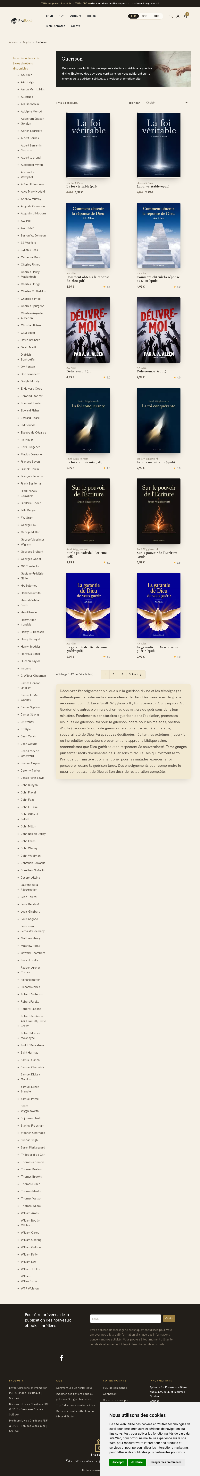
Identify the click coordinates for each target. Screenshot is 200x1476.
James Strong (30, 715)
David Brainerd (30, 340)
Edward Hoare (30, 418)
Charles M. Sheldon (33, 291)
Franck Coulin (30, 469)
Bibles (91, 16)
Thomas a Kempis (32, 1162)
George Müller (30, 532)
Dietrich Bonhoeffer (28, 357)
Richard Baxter (30, 980)
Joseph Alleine (30, 878)
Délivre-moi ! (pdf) (80, 370)
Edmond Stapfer (32, 396)
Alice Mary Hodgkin (33, 192)
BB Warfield (28, 243)
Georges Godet (31, 559)
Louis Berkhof (30, 904)
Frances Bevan (30, 462)
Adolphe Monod (31, 111)
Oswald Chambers (33, 953)
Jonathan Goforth (33, 870)
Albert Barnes (30, 138)
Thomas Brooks (31, 1177)
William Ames (30, 1213)
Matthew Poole (30, 946)
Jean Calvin (28, 736)
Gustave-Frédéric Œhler (32, 576)
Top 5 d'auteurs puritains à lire (75, 1405)
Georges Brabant (32, 552)
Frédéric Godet (31, 503)
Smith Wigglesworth (30, 1108)
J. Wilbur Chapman (33, 676)
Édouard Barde (31, 403)
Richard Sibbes (30, 987)
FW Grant (27, 518)
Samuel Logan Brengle (30, 1089)
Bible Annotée (55, 26)
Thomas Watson (31, 1198)
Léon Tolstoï (29, 897)
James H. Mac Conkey (30, 697)
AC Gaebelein (30, 104)
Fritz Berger (28, 510)
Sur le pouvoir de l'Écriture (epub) (157, 553)
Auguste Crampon (33, 206)
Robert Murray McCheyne (30, 1035)
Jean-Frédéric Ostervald (30, 753)
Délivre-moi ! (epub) (151, 370)
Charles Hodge (30, 284)
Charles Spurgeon (32, 306)
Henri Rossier (29, 612)
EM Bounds (28, 425)
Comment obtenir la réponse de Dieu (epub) (158, 277)
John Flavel (28, 792)
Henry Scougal (30, 639)
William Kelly (29, 1254)
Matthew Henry (31, 938)
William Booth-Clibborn (30, 1223)
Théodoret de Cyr (33, 1155)
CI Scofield (28, 333)
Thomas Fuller (30, 1184)
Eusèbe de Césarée (33, 433)
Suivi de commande (115, 1387)
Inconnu (26, 668)
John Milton (28, 826)
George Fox (28, 525)
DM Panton (28, 367)
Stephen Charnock (33, 1133)
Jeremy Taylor (30, 771)
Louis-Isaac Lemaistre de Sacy (33, 928)
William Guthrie (31, 1247)
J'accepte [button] (118, 1462)
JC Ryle (26, 729)
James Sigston (30, 707)
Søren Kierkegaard (33, 1147)
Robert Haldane (31, 1009)
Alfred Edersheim (32, 184)
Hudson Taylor (30, 661)
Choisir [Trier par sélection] (167, 102)
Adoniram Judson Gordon (32, 121)
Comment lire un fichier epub (74, 1387)
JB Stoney (27, 722)
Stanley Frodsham (32, 1126)
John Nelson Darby (33, 834)
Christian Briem (31, 325)
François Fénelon (32, 476)
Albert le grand (31, 158)
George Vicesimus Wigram (33, 542)
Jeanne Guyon (30, 763)
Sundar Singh (29, 1140)
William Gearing (31, 1240)
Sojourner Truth (31, 1118)
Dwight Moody (30, 381)
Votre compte (115, 1380)
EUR (133, 16)
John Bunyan (29, 785)
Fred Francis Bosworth (29, 493)
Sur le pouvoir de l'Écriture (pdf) (86, 553)
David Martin (29, 347)
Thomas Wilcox (31, 1206)
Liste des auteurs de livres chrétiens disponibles (26, 63)
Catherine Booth (31, 257)
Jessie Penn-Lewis (32, 778)
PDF (61, 16)
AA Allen (26, 75)
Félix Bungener (30, 447)
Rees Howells (29, 960)
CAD (156, 16)
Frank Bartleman (31, 483)
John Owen (28, 841)
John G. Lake (29, 807)
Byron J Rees (29, 250)
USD (144, 16)
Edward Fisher (30, 410)
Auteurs (75, 16)
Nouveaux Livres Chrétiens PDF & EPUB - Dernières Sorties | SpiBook (29, 1409)
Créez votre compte (115, 1400)
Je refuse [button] (137, 1462)
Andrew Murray (31, 199)
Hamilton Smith (31, 593)
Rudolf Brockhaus (32, 1045)
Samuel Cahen (30, 1060)
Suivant (136, 674)
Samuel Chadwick (32, 1067)
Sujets (75, 26)
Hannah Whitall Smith (30, 602)
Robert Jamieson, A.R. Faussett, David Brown (33, 1021)
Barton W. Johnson (33, 235)
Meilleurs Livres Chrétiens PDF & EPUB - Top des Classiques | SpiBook (28, 1426)
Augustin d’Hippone (33, 213)
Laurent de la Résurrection (29, 887)
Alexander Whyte (32, 165)
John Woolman (31, 856)
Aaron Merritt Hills (33, 89)
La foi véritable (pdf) (81, 185)
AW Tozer (27, 228)
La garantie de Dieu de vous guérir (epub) (157, 647)
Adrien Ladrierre (31, 131)
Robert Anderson (32, 994)
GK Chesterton (30, 566)
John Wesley (29, 848)
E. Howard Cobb (31, 389)
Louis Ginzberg (30, 912)
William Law (28, 1262)
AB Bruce (27, 97)
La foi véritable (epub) (153, 185)
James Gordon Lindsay (30, 685)
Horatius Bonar (30, 654)
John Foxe (28, 800)
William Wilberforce (29, 1278)
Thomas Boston (31, 1169)
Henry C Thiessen (32, 632)
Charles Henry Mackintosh (30, 274)
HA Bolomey (29, 586)
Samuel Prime (30, 1099)
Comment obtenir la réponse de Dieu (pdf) (87, 277)
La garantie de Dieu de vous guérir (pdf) (86, 647)
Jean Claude (29, 744)
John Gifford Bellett (29, 816)
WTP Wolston (30, 1288)
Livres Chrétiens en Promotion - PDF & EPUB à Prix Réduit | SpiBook (29, 1393)
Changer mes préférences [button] (165, 1462)
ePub (49, 16)
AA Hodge (27, 82)
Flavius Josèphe (31, 454)
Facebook (61, 1358)
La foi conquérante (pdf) (84, 461)
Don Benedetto (30, 374)
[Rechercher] (171, 16)
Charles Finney (30, 265)
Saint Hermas (29, 1053)
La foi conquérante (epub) (156, 461)
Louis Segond (29, 919)
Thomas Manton (31, 1191)
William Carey (30, 1233)
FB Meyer (27, 440)
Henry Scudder (30, 647)
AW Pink (26, 221)
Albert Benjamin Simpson (31, 148)
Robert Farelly (30, 1002)
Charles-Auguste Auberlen (32, 315)
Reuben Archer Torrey (30, 970)
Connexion (110, 1394)
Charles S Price (31, 299)
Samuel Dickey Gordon (30, 1077)
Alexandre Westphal (27, 174)
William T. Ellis (30, 1269)
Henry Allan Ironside (28, 622)
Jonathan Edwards (33, 863)
